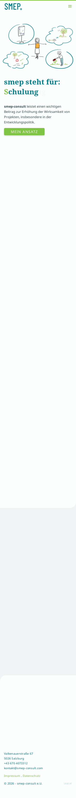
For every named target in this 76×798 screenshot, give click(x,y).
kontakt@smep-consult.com (23, 768)
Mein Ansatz (24, 131)
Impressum (12, 776)
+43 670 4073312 (16, 763)
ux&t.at (68, 783)
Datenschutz (31, 776)
